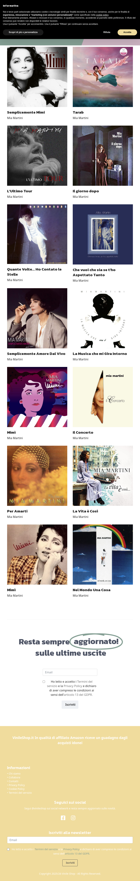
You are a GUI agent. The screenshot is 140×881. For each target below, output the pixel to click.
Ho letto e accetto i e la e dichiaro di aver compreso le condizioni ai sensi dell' (71, 688)
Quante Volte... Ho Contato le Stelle (34, 271)
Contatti (13, 781)
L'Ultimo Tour (19, 191)
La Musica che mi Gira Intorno (100, 353)
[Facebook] (65, 817)
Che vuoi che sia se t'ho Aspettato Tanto (94, 272)
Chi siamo (14, 773)
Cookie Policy (16, 789)
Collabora (14, 777)
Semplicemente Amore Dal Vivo (36, 353)
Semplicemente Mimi (26, 112)
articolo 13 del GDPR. (78, 695)
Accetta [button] (127, 32)
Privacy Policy (73, 686)
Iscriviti (70, 705)
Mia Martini (15, 118)
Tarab (78, 112)
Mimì (11, 432)
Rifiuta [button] (106, 32)
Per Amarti (17, 511)
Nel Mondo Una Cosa (91, 590)
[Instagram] (75, 817)
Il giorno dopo (86, 191)
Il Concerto (83, 432)
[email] (70, 672)
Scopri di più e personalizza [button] (23, 32)
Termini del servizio (20, 792)
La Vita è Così (85, 511)
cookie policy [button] (102, 15)
